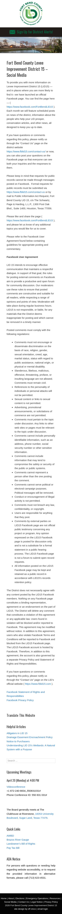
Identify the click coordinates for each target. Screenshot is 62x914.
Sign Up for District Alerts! (31, 31)
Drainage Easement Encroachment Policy (30, 737)
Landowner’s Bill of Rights (21, 843)
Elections (20, 898)
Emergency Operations (37, 898)
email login (43, 909)
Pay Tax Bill (13, 847)
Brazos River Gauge (18, 839)
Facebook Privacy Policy (20, 700)
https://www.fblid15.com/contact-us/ (26, 151)
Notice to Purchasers (18, 741)
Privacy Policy (51, 902)
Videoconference (16, 786)
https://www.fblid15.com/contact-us (26, 192)
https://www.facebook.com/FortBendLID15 (30, 106)
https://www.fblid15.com (38, 683)
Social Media (10, 902)
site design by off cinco (25, 909)
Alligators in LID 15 (17, 733)
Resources (55, 898)
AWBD (10, 835)
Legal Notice (37, 902)
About (11, 898)
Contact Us (23, 902)
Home (4, 898)
